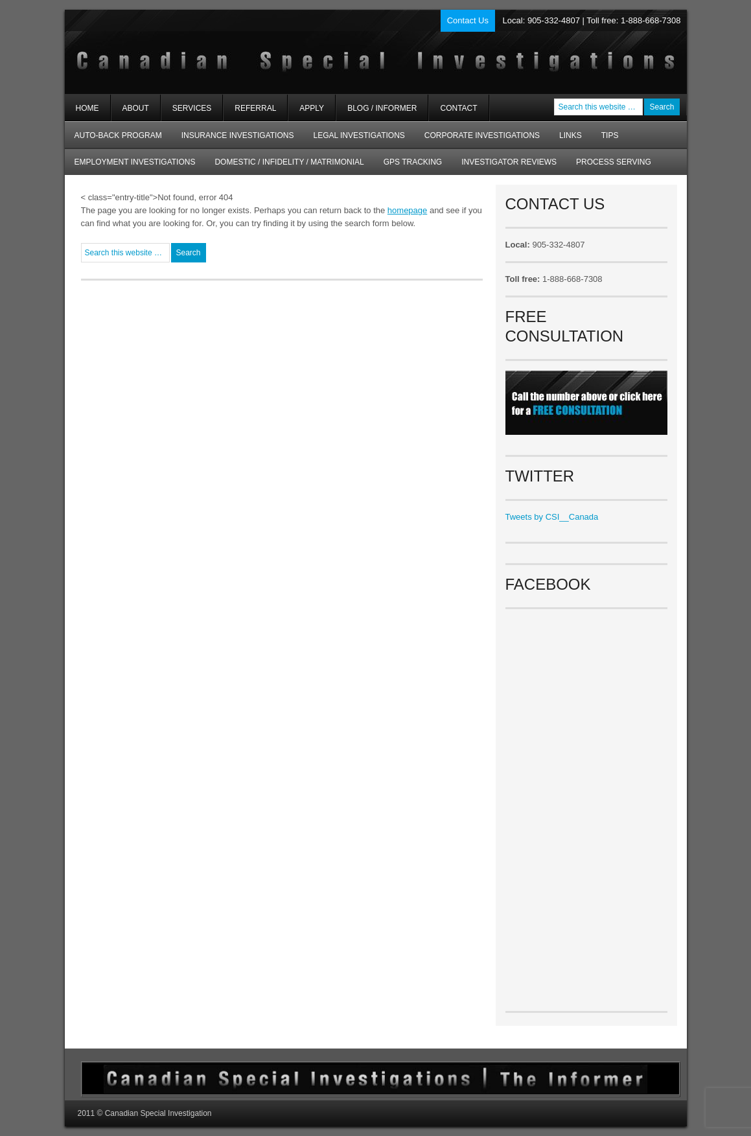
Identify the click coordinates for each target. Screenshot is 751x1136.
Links (570, 135)
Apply (311, 108)
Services (186, 112)
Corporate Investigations (482, 135)
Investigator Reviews (509, 162)
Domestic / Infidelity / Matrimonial (289, 162)
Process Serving (613, 162)
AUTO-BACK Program (113, 139)
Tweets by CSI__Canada (552, 517)
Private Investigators (219, 52)
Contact (458, 108)
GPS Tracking (413, 162)
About (130, 112)
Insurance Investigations (237, 135)
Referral (255, 108)
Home (87, 108)
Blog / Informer (382, 108)
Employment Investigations (130, 166)
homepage (407, 210)
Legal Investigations (358, 135)
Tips (610, 135)
